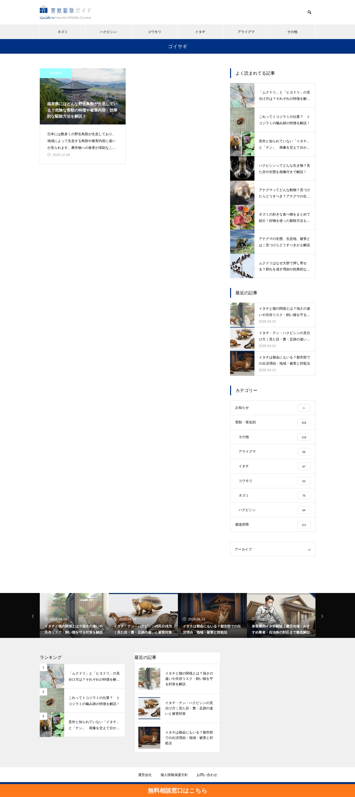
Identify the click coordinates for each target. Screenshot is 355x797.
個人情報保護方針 (174, 775)
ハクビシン (108, 32)
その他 (292, 32)
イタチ (200, 32)
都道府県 (55, 73)
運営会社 (145, 775)
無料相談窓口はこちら (177, 790)
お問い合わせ (207, 775)
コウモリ (154, 32)
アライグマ (246, 32)
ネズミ (63, 32)
